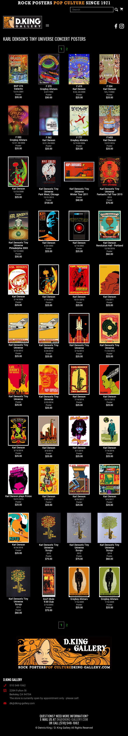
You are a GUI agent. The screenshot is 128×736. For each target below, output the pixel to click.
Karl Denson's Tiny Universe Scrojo (48, 550)
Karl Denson (18, 191)
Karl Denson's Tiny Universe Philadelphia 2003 (18, 248)
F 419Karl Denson (79, 90)
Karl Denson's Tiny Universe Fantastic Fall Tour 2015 (109, 194)
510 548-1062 (14, 685)
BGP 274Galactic (18, 90)
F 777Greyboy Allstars (79, 141)
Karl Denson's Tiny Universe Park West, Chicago (48, 194)
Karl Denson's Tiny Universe (18, 349)
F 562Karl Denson (48, 141)
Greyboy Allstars (79, 602)
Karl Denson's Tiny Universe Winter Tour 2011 (79, 193)
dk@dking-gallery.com (19, 703)
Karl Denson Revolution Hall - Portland (109, 247)
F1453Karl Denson (109, 141)
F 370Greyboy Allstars (48, 90)
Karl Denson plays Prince (18, 499)
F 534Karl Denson (109, 90)
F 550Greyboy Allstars (18, 141)
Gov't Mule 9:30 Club (48, 603)
